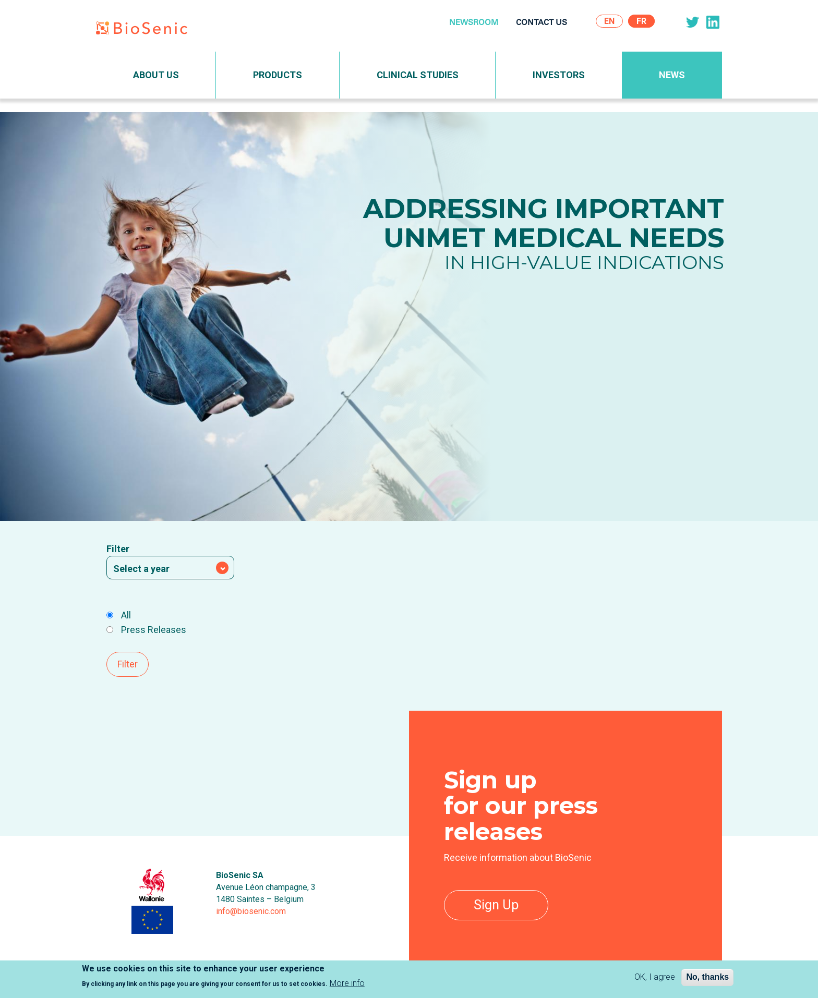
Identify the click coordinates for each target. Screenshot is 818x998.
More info (347, 984)
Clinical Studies (418, 74)
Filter (117, 548)
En (609, 21)
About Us (156, 74)
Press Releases (146, 629)
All (118, 615)
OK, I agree (654, 978)
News (672, 74)
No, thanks (707, 978)
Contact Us (541, 23)
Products (277, 74)
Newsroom (473, 23)
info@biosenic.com (251, 911)
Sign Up (496, 904)
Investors (559, 74)
